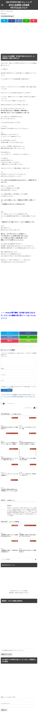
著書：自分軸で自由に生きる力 (19, 592)
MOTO (9, 505)
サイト (2, 380)
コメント (4, 356)
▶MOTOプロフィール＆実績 (19, 590)
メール (3, 374)
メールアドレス (5, 703)
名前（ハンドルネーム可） (8, 697)
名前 (2, 368)
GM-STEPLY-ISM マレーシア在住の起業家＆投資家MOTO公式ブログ (19, 5)
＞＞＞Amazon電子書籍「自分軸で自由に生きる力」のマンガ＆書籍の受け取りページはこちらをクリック (18, 315)
